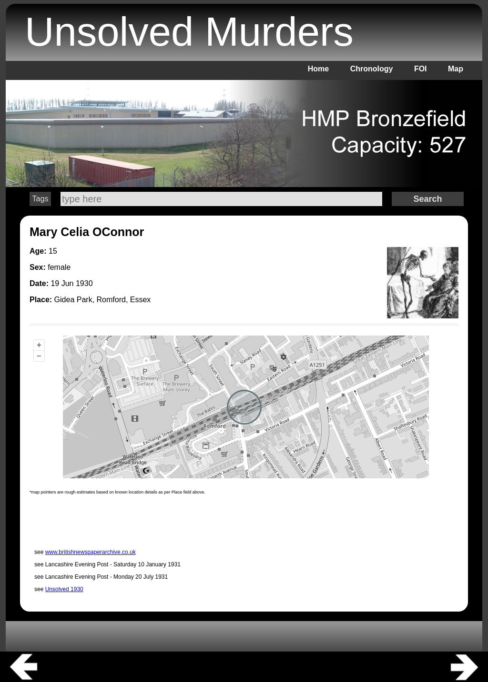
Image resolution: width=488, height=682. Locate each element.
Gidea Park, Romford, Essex (102, 300)
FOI (420, 69)
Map (455, 69)
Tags (40, 199)
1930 (84, 283)
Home (318, 69)
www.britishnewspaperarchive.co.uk (90, 552)
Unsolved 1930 (64, 589)
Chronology (371, 69)
